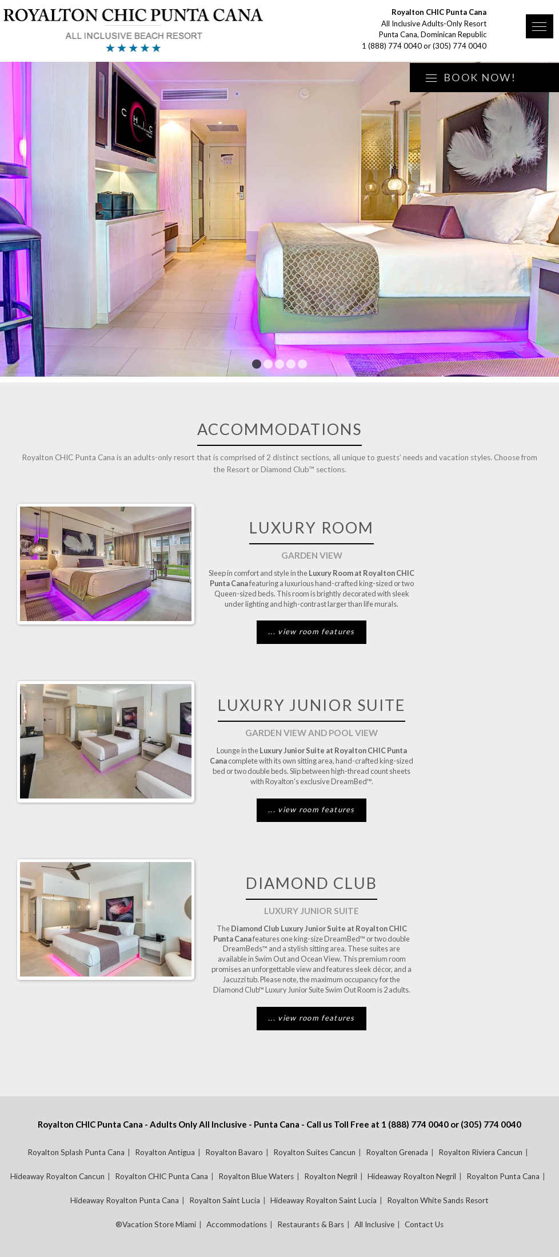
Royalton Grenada (397, 1152)
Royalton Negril (330, 1176)
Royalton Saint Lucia (224, 1200)
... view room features (311, 631)
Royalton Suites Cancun (314, 1152)
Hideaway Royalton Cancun (57, 1176)
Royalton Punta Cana (503, 1176)
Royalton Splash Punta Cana (76, 1152)
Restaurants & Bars (310, 1224)
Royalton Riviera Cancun (480, 1152)
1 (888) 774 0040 (392, 45)
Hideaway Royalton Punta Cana (124, 1200)
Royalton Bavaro (234, 1152)
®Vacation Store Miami (155, 1224)
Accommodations (236, 1224)
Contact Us (424, 1224)
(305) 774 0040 (459, 45)
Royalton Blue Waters (256, 1176)
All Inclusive (374, 1224)
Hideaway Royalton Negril (412, 1176)
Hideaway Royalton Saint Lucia (323, 1200)
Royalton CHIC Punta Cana (161, 1176)
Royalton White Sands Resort (438, 1200)
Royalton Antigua (165, 1152)
